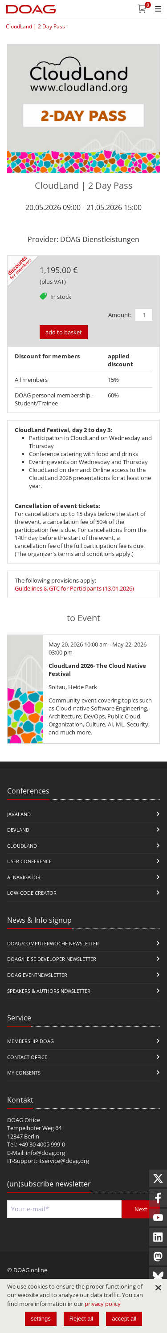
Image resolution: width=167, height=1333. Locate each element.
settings (41, 1318)
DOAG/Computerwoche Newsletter (53, 943)
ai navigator (24, 877)
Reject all (81, 1318)
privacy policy (103, 1304)
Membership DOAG (30, 1041)
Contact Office (27, 1057)
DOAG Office (23, 1120)
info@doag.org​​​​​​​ (45, 1153)
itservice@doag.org (63, 1161)
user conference (29, 861)
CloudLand (22, 845)
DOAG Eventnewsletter (37, 975)
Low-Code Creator (32, 892)
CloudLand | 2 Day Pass (35, 26)
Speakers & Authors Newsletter (48, 991)
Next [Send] (140, 1209)
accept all (124, 1318)
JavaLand (19, 814)
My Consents (24, 1072)
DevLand (18, 829)
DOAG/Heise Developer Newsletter (51, 959)
